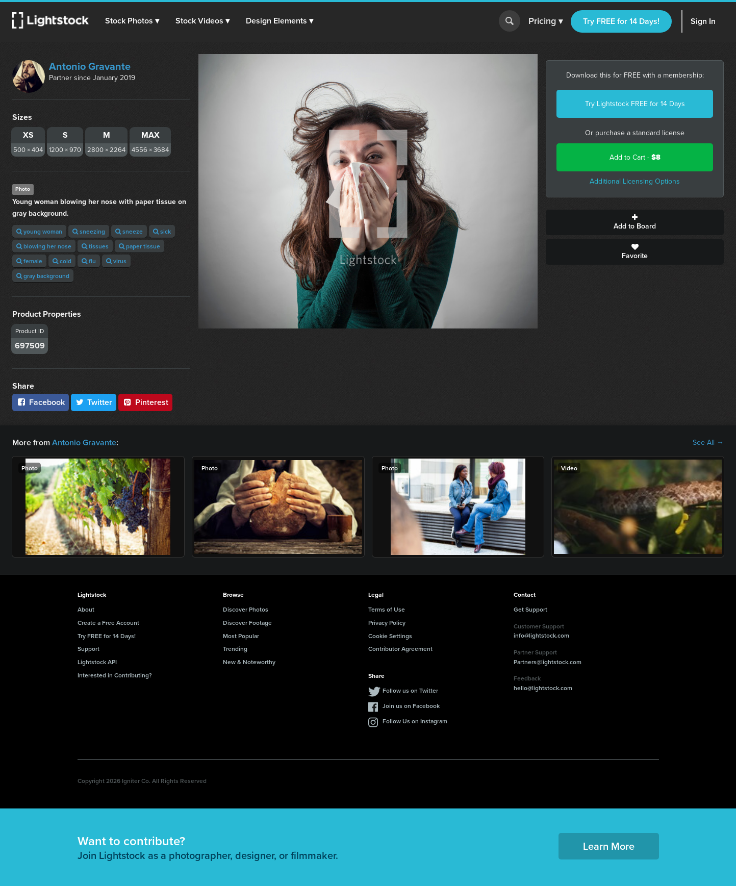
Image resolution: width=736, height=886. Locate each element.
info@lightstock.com (541, 635)
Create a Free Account (108, 622)
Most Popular (241, 635)
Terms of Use (386, 609)
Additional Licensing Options (635, 181)
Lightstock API (97, 661)
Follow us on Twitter (410, 690)
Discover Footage (247, 622)
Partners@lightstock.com (547, 661)
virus (116, 261)
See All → (708, 443)
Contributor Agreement (400, 648)
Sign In (703, 21)
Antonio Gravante (90, 66)
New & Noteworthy (249, 661)
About (86, 609)
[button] (132, 21)
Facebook (40, 402)
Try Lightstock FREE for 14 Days (635, 103)
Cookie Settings (390, 635)
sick (162, 231)
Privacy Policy (386, 622)
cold (62, 261)
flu (89, 261)
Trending (235, 648)
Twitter (94, 402)
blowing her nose (43, 246)
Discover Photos (245, 609)
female (29, 261)
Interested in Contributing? (115, 675)
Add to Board (635, 222)
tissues (95, 246)
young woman (39, 231)
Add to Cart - (635, 157)
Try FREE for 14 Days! (621, 21)
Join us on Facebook (411, 705)
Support (88, 648)
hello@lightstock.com (543, 688)
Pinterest (145, 402)
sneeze (129, 231)
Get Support (530, 609)
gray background (42, 275)
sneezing (88, 231)
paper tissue (139, 246)
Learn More (609, 846)
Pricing (545, 21)
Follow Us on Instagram (415, 721)
